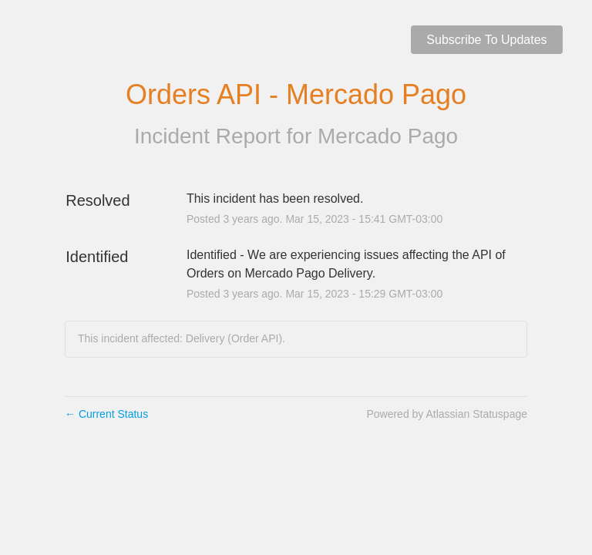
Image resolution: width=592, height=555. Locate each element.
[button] (486, 39)
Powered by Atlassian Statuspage (446, 414)
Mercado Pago (388, 136)
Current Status (106, 414)
